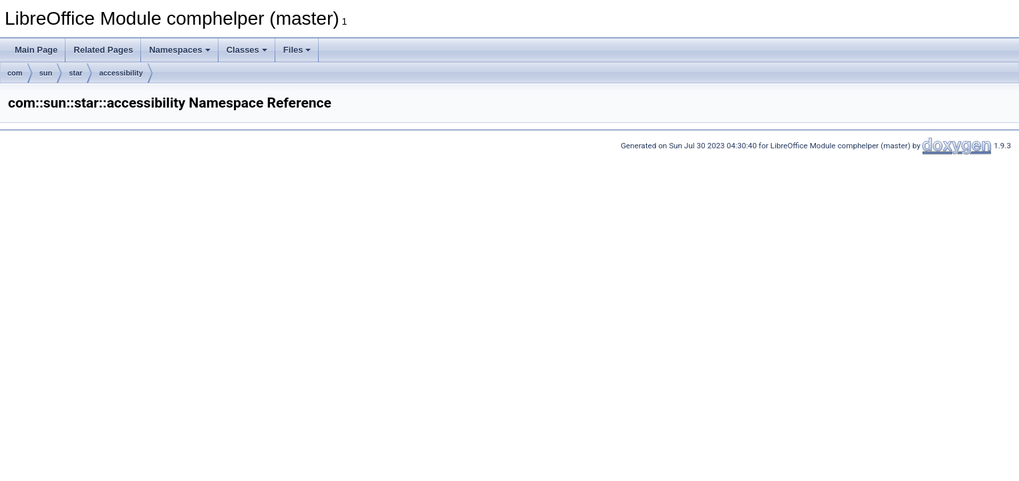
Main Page (36, 50)
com (15, 73)
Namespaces (179, 50)
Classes (247, 50)
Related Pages (103, 50)
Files (297, 50)
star (75, 73)
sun (46, 73)
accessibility (120, 73)
